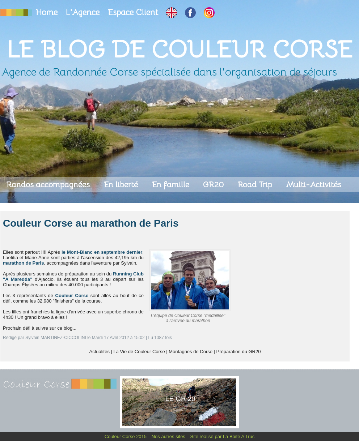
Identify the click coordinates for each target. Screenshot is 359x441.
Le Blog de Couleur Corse (179, 49)
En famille (171, 184)
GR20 (214, 184)
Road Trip (255, 184)
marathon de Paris (23, 263)
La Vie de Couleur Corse (139, 351)
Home (48, 12)
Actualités (99, 351)
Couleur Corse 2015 (126, 436)
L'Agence (84, 12)
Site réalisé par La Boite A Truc (222, 436)
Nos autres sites (169, 436)
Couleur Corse (72, 295)
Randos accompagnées (49, 184)
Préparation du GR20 (238, 351)
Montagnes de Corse (190, 351)
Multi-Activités (313, 184)
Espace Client (133, 12)
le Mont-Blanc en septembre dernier (101, 252)
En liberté (122, 184)
